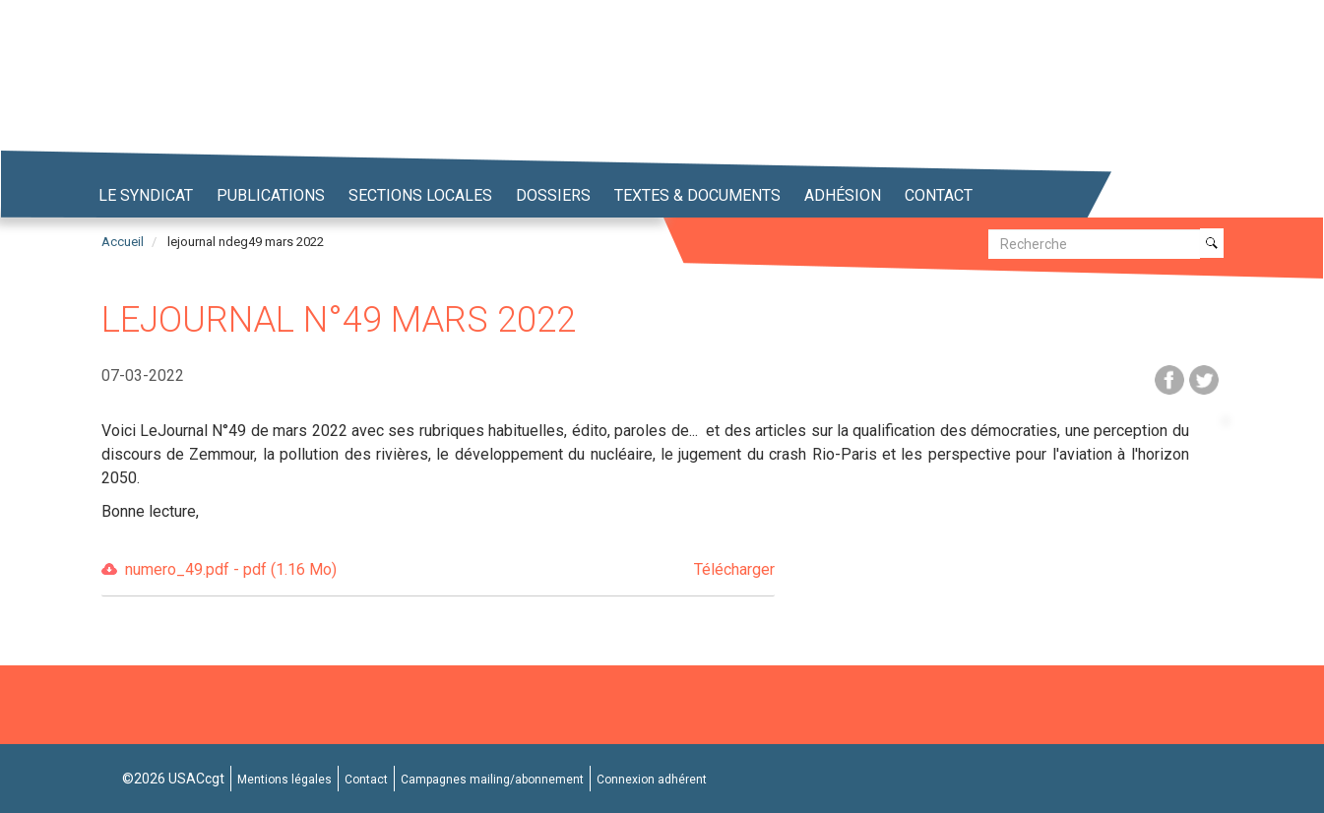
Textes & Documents (697, 195)
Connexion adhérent (652, 779)
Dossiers (553, 195)
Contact (939, 195)
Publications (271, 195)
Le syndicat (145, 195)
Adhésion (842, 195)
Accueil (122, 241)
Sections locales (420, 195)
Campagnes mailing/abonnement (492, 779)
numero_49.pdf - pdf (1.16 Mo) (450, 570)
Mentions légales (284, 779)
